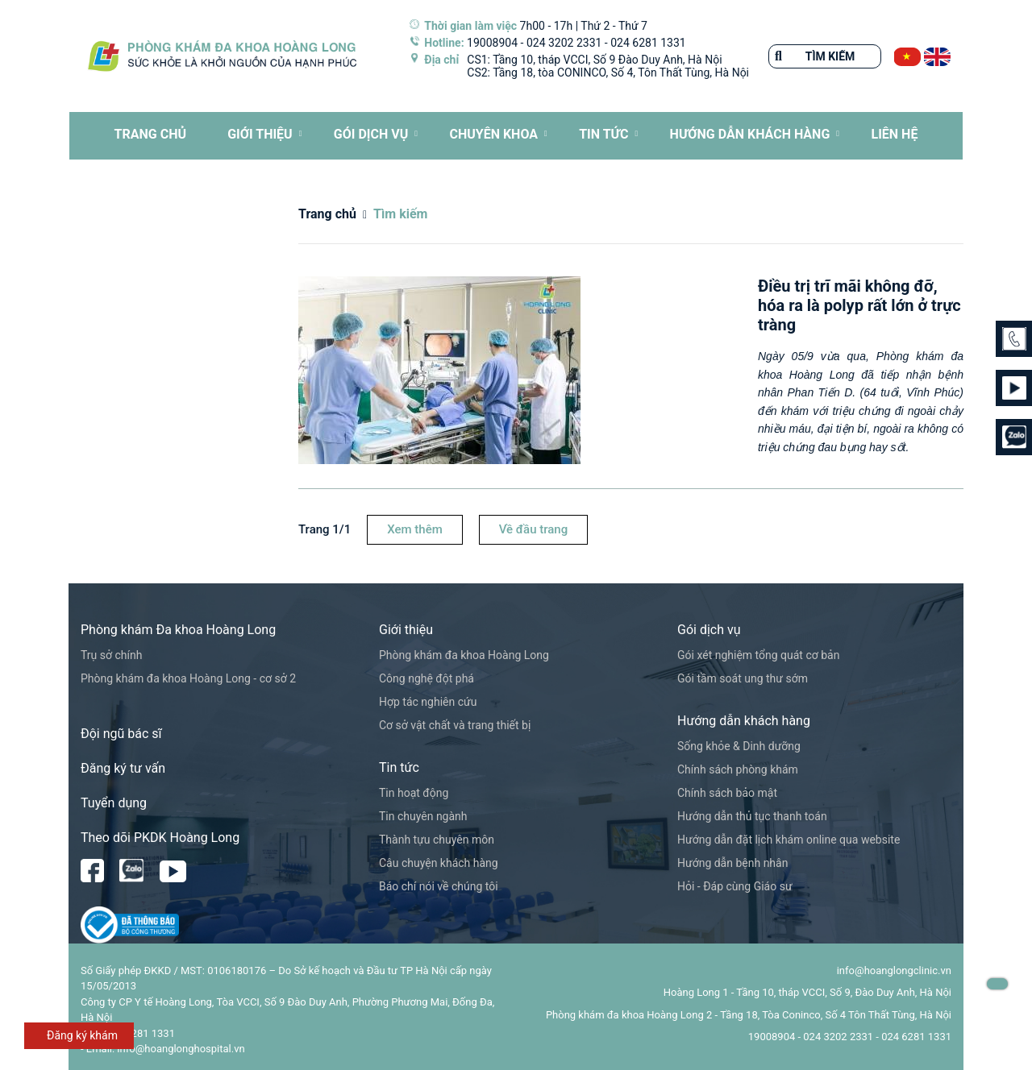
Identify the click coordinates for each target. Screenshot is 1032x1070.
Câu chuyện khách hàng (438, 862)
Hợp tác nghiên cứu (427, 701)
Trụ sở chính (111, 655)
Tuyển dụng (114, 803)
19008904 (492, 42)
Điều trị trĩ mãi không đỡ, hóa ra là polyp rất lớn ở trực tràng (859, 305)
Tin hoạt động (413, 792)
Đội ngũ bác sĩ (121, 733)
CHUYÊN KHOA (493, 134)
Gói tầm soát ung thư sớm (742, 678)
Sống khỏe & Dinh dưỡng (739, 746)
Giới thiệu (260, 134)
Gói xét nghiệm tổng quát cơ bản (758, 655)
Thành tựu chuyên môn (436, 839)
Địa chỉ (441, 59)
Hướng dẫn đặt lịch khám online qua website (788, 839)
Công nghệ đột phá (426, 678)
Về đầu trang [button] (533, 529)
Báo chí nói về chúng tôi (438, 886)
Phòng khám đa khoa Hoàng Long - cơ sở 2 (188, 678)
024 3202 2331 (564, 42)
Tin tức (603, 134)
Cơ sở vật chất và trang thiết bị (455, 725)
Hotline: (444, 42)
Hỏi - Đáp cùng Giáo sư (735, 886)
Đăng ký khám (82, 1035)
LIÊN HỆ (894, 134)
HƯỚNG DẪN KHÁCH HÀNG (750, 134)
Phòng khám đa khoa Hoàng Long (464, 655)
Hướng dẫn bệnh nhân (732, 862)
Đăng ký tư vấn (123, 768)
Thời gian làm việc (470, 25)
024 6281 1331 (648, 42)
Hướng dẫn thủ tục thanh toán (752, 816)
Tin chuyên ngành (423, 816)
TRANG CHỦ (150, 134)
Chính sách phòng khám (737, 769)
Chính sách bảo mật (727, 792)
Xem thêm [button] (415, 529)
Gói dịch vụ (371, 134)
